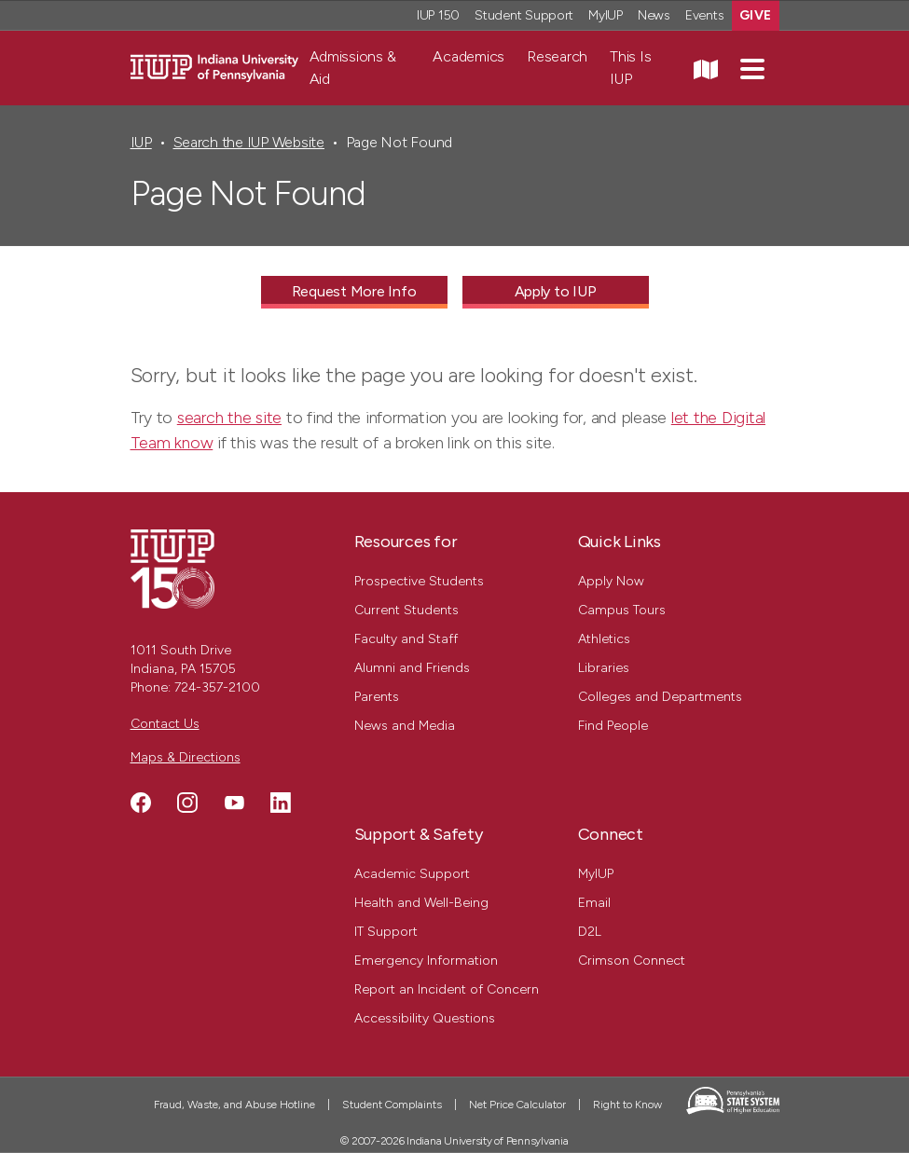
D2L (589, 932)
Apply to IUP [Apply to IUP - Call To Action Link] (556, 291)
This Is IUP (630, 68)
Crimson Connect (631, 960)
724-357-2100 (217, 687)
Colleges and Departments (660, 697)
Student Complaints (392, 1104)
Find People (613, 726)
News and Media (404, 726)
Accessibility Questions (424, 1018)
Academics (468, 56)
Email (594, 903)
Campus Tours (622, 610)
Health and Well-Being (421, 903)
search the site (229, 417)
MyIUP (595, 874)
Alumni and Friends (412, 668)
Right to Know (627, 1104)
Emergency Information (426, 960)
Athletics (604, 639)
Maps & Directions (186, 757)
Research (557, 56)
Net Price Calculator (517, 1104)
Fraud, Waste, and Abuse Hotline (234, 1104)
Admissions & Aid (353, 68)
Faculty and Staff (406, 639)
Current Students (406, 610)
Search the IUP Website (248, 142)
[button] (752, 68)
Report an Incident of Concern (446, 989)
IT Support (386, 932)
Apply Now (611, 581)
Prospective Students (419, 581)
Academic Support (412, 874)
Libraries (603, 668)
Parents (376, 697)
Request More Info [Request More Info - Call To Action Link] (354, 291)
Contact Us (165, 724)
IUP (141, 142)
